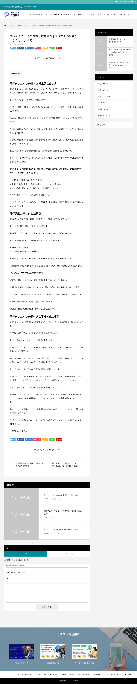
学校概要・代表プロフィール (70, 674)
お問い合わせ (124, 14)
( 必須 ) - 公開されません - (16, 572)
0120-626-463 (128, 2)
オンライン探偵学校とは (26, 674)
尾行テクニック (22, 44)
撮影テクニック (103, 109)
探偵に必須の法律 (104, 96)
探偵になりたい (103, 90)
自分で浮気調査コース (54, 14)
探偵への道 (53, 674)
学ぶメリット (41, 674)
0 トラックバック (68, 554)
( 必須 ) (15, 565)
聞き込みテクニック (105, 115)
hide (19, 73)
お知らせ (114, 14)
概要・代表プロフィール (100, 14)
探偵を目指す (102, 103)
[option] (21, 654)
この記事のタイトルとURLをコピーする (47, 58)
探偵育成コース (69, 14)
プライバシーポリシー (111, 674)
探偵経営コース (83, 14)
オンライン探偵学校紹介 (35, 14)
